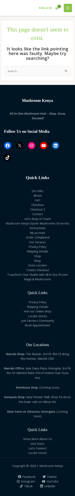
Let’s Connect (38, 448)
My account (37, 233)
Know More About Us (37, 439)
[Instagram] (25, 481)
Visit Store (37, 444)
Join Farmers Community (37, 321)
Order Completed (37, 237)
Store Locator (37, 265)
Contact (37, 214)
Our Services (37, 242)
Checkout (37, 205)
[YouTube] (50, 481)
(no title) (37, 191)
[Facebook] (27, 476)
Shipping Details (37, 251)
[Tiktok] (26, 486)
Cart (37, 200)
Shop (37, 256)
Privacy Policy (37, 247)
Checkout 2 (37, 209)
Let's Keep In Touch (37, 219)
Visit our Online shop (37, 311)
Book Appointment (37, 325)
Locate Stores (37, 316)
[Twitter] (50, 476)
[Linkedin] (47, 486)
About (37, 195)
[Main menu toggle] (68, 8)
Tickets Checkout (37, 270)
